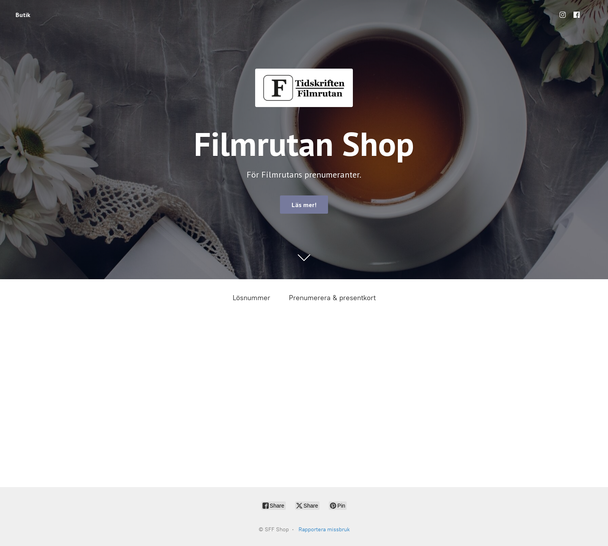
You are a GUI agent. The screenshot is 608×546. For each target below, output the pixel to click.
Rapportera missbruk (324, 529)
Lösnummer (251, 298)
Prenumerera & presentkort (332, 298)
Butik (23, 15)
